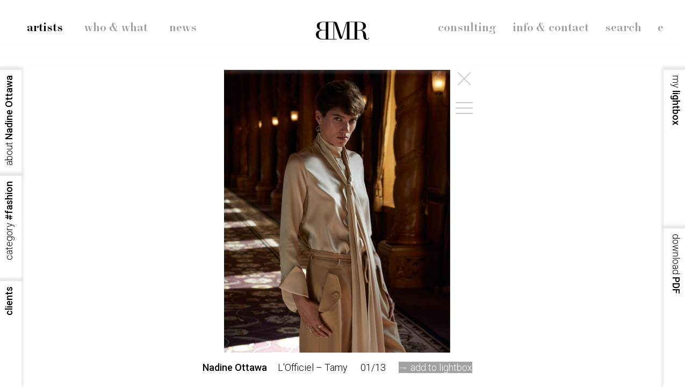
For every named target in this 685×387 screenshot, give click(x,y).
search (623, 27)
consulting (467, 27)
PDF (676, 264)
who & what (116, 27)
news (183, 27)
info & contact (551, 27)
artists (45, 27)
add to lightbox (441, 367)
